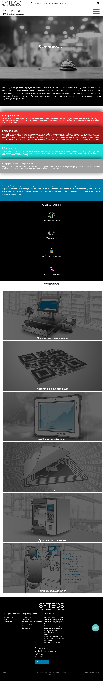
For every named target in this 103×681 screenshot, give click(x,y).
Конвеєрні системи (51, 630)
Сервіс (5, 620)
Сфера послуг (27, 628)
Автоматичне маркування (53, 620)
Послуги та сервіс (11, 613)
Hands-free (48, 640)
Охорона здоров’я (28, 624)
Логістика (25, 620)
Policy (4, 672)
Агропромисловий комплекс (32, 622)
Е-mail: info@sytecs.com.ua (47, 651)
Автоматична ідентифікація (54, 622)
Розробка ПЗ (8, 618)
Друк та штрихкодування (53, 628)
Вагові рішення (49, 632)
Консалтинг (7, 622)
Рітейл (24, 626)
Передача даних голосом (53, 618)
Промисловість (27, 618)
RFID (46, 634)
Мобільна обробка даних (53, 636)
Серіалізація (48, 624)
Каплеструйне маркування (54, 638)
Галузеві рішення (30, 613)
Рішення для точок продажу (54, 626)
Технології (49, 613)
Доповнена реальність (52, 642)
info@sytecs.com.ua (59, 3)
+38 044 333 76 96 (40, 3)
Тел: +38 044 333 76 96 (45, 648)
